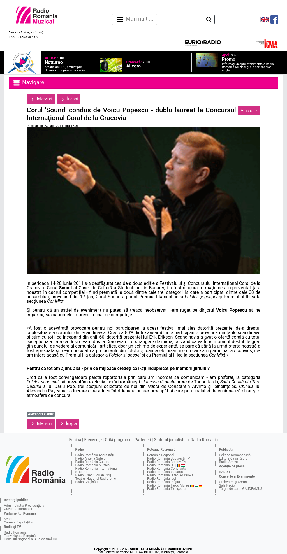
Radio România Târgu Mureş (168, 485)
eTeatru (81, 472)
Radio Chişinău (86, 482)
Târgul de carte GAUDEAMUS (240, 489)
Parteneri (143, 439)
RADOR (224, 472)
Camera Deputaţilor (18, 522)
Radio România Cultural (92, 462)
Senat (8, 519)
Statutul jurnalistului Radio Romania (186, 439)
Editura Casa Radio (233, 458)
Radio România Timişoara (166, 489)
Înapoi (68, 99)
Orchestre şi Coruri (233, 482)
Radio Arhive (228, 462)
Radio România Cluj (161, 465)
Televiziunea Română (20, 536)
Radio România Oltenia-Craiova (170, 475)
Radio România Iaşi (161, 479)
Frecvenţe (93, 439)
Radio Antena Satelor (91, 458)
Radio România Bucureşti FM (168, 458)
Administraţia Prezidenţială (24, 506)
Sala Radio (227, 485)
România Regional (160, 455)
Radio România (15, 532)
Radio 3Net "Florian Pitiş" (94, 475)
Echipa (75, 439)
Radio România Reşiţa (163, 482)
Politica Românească (235, 455)
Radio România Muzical (92, 465)
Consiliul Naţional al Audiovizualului (30, 539)
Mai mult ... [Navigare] (134, 19)
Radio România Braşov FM (166, 462)
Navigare (28, 83)
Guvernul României (18, 509)
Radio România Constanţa (166, 469)
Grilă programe (118, 439)
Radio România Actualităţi (94, 455)
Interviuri (40, 99)
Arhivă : (248, 110)
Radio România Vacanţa (165, 472)
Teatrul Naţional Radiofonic (95, 479)
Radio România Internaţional (96, 469)
